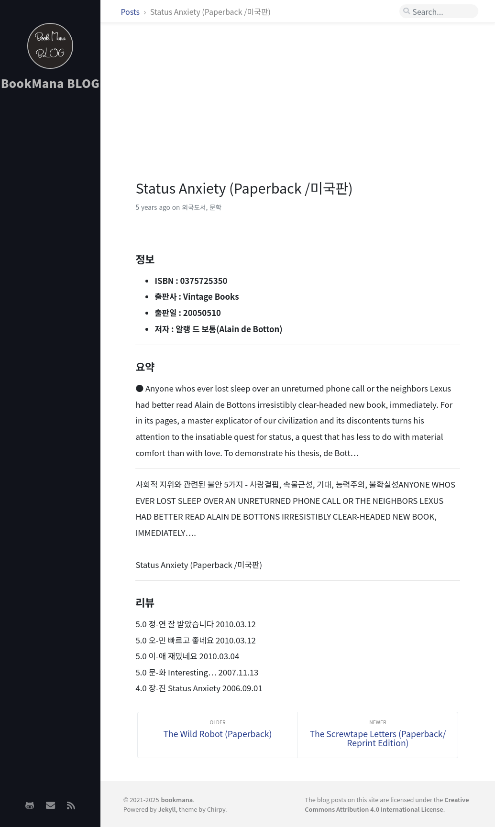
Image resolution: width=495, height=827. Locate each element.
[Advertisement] (50, 249)
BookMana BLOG (50, 83)
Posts (131, 11)
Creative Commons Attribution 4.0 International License (387, 804)
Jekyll (167, 809)
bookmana (177, 799)
